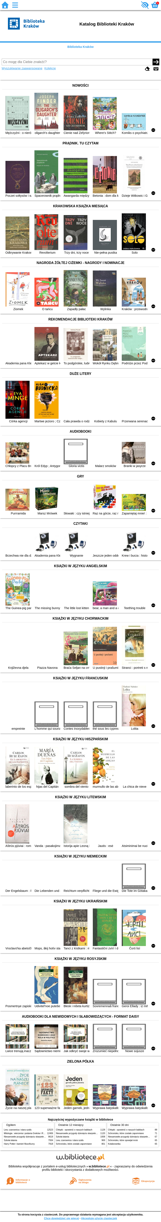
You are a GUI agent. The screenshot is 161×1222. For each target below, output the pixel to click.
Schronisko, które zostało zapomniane (74, 1144)
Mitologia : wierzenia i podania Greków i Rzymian (27, 1133)
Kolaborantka (114, 1144)
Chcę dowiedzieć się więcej (61, 1218)
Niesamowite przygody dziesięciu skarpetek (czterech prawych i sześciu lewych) (41, 1137)
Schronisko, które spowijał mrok (123, 1140)
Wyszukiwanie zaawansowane (22, 68)
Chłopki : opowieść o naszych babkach (74, 1130)
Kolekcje (50, 68)
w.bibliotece (99, 1166)
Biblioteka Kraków (80, 46)
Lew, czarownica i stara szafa (17, 1130)
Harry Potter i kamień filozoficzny (19, 1144)
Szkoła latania (10, 1140)
